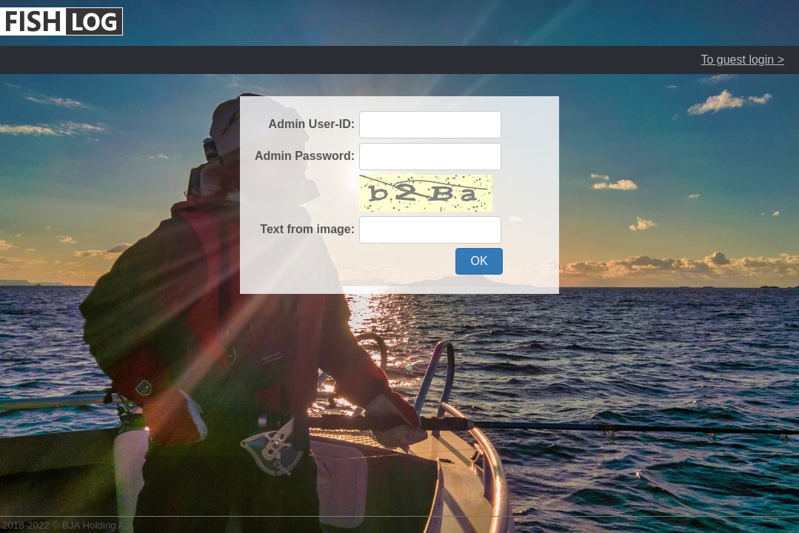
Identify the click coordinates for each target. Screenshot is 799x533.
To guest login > (742, 59)
